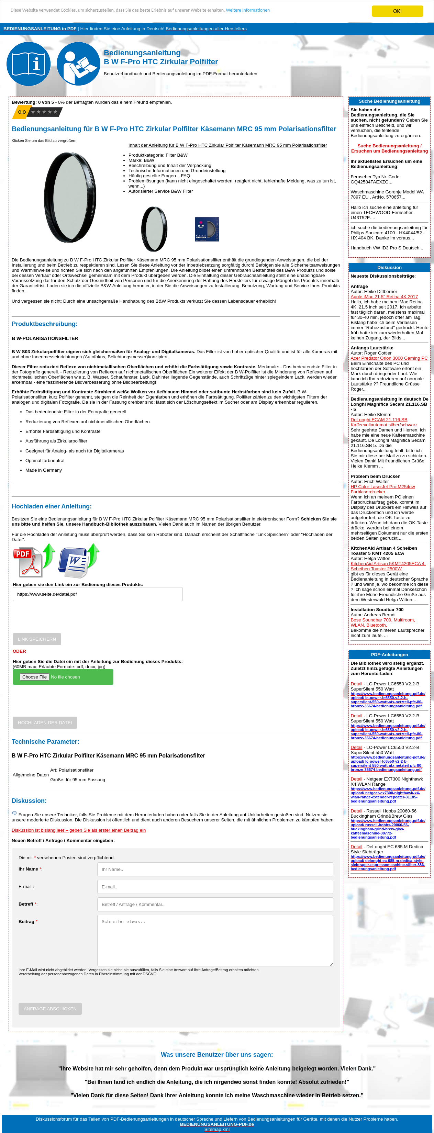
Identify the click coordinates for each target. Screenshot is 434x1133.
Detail (356, 683)
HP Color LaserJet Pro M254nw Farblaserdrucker (382, 489)
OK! (397, 11)
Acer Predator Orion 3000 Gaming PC (388, 358)
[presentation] (65, 619)
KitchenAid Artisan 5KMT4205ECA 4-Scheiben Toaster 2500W (388, 566)
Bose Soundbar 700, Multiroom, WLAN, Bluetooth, (382, 622)
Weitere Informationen (304, 11)
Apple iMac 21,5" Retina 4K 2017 (384, 296)
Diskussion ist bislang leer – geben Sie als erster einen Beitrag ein (79, 830)
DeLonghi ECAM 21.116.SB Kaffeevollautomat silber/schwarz (384, 422)
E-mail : (26, 886)
